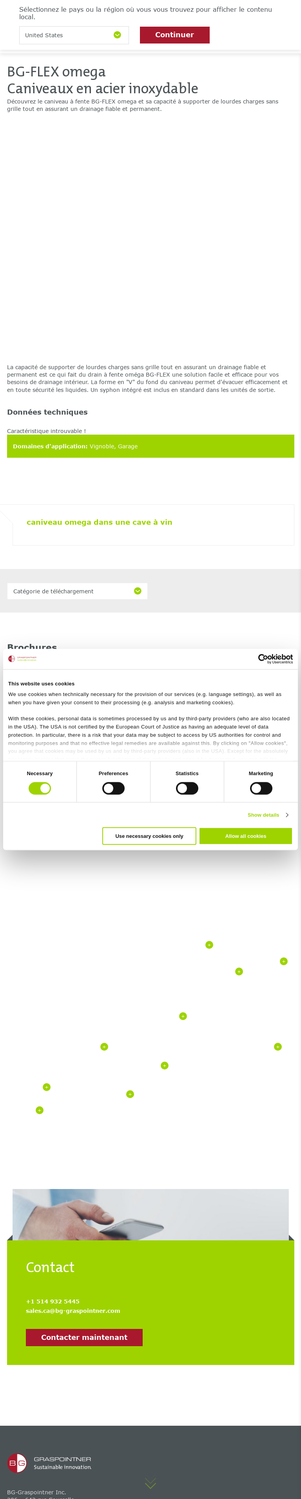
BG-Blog (18, 1379)
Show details (263, 814)
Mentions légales (27, 1475)
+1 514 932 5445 (53, 1020)
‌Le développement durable (141, 1422)
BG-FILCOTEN (26, 1306)
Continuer (174, 34)
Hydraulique (23, 1400)
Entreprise (119, 1433)
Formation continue (132, 1444)
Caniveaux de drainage (136, 1306)
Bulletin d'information (135, 1411)
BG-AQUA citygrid (129, 1328)
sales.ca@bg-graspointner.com (73, 1029)
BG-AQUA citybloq (130, 1317)
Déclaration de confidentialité (103, 1475)
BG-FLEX (19, 1317)
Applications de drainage (139, 1339)
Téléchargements (30, 1422)
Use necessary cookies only (149, 836)
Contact (115, 1390)
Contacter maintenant (84, 1055)
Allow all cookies (246, 836)
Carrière (116, 1379)
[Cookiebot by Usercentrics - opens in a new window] (258, 659)
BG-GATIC (21, 1328)
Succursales (121, 1400)
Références (22, 1411)
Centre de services (32, 1390)
